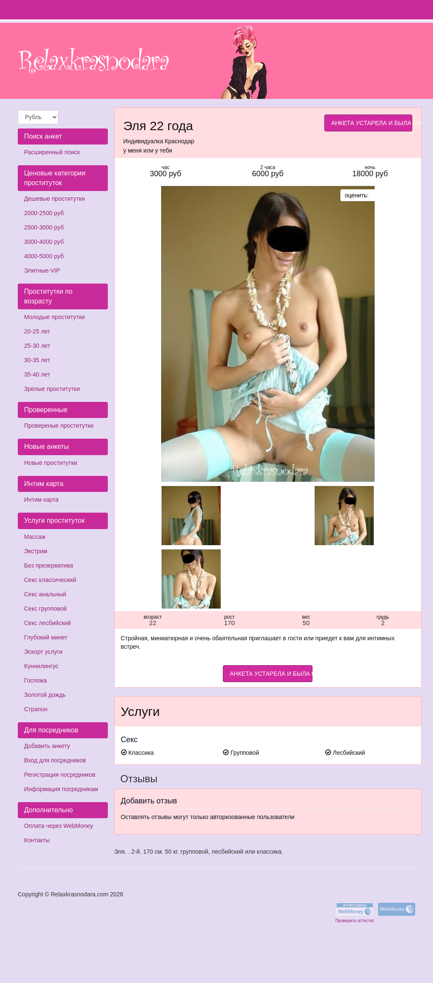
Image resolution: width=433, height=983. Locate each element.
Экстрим (35, 551)
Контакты (36, 840)
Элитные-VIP (42, 270)
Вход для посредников (55, 760)
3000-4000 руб (44, 241)
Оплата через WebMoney (58, 825)
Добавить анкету (47, 746)
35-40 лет (37, 374)
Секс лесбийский (47, 623)
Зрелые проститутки (52, 388)
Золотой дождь (45, 694)
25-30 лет (37, 345)
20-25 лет (37, 331)
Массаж (35, 536)
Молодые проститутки (54, 317)
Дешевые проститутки (54, 198)
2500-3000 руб (44, 227)
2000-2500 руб (44, 213)
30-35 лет (37, 360)
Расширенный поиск (52, 152)
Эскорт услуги (43, 651)
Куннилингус (41, 666)
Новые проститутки (50, 462)
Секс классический (50, 579)
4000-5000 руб (44, 256)
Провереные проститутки (58, 425)
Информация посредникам (61, 789)
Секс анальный (45, 594)
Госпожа (35, 680)
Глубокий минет (46, 637)
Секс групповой (45, 608)
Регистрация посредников (60, 774)
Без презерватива (48, 565)
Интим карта (41, 499)
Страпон (35, 709)
